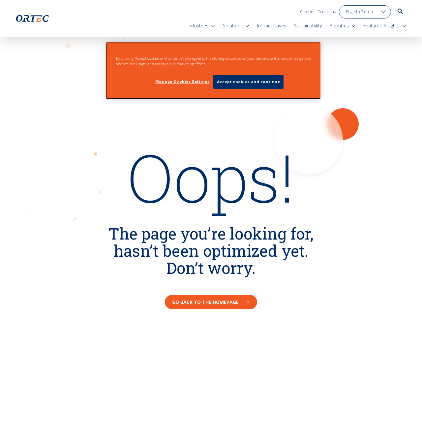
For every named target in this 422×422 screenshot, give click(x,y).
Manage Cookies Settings (182, 81)
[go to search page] (400, 11)
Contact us (326, 12)
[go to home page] (32, 18)
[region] (213, 70)
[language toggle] (365, 11)
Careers (307, 12)
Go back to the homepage (211, 302)
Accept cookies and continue (248, 81)
